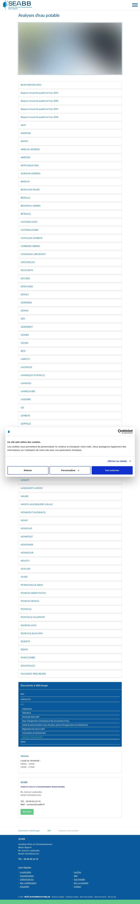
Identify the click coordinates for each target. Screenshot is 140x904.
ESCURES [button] (25, 278)
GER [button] (23, 319)
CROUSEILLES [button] (28, 262)
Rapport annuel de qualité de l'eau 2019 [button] (39, 109)
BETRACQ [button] (26, 214)
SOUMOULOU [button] (28, 666)
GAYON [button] (24, 311)
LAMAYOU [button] (26, 383)
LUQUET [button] (25, 480)
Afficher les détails (117, 461)
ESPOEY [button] (25, 294)
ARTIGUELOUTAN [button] (30, 165)
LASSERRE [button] (26, 399)
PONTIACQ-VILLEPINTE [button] (33, 617)
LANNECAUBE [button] (28, 391)
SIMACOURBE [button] (28, 657)
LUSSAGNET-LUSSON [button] (32, 488)
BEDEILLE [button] (25, 198)
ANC (22, 694)
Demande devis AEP (31, 717)
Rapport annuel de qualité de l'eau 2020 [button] (39, 101)
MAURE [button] (24, 496)
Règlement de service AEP (33, 729)
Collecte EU (26, 699)
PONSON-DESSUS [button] (30, 601)
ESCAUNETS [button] (27, 270)
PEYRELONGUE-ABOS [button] (32, 585)
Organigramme (27, 876)
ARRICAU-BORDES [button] (30, 149)
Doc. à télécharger (28, 883)
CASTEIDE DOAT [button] (29, 222)
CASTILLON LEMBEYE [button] (31, 238)
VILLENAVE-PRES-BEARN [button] (33, 674)
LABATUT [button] (25, 359)
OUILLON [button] (25, 569)
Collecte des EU (27, 879)
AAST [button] (23, 125)
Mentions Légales (58, 897)
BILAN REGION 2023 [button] (31, 85)
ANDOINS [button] (26, 133)
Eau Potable (79, 879)
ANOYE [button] (24, 141)
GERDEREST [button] (27, 327)
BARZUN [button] (25, 181)
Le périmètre (25, 872)
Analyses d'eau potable (32, 737)
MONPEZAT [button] (27, 537)
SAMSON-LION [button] (28, 625)
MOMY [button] (24, 520)
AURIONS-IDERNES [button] (30, 173)
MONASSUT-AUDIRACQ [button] (33, 512)
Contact (77, 887)
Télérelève (26, 713)
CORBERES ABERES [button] (30, 246)
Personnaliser (70, 470)
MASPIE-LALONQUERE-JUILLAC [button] (37, 504)
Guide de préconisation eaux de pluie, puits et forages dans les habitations (55, 725)
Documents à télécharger (34, 685)
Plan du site (112, 897)
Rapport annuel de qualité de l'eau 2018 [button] (39, 117)
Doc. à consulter (81, 883)
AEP (22, 704)
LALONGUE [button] (26, 367)
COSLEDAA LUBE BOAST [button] (33, 254)
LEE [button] (22, 407)
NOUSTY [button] (25, 561)
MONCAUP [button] (26, 528)
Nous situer (27, 812)
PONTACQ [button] (26, 609)
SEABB (24, 782)
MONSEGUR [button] (27, 553)
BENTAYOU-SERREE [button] (31, 206)
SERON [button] (24, 649)
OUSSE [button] (24, 577)
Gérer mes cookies (86, 897)
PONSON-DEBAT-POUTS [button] (33, 593)
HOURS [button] (24, 343)
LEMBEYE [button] (25, 416)
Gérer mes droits (100, 897)
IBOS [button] (23, 351)
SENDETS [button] (25, 641)
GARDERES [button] (26, 303)
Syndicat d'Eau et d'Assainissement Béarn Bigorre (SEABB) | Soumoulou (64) (17, 5)
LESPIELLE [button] (26, 424)
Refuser (28, 470)
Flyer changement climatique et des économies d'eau (45, 721)
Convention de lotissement (34, 733)
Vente (23, 741)
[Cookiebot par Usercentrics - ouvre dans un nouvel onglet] (120, 431)
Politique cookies (72, 897)
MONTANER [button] (27, 545)
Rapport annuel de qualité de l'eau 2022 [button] (39, 93)
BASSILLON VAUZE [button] (30, 190)
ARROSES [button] (25, 157)
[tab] (70, 85)
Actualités (24, 887)
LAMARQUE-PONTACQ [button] (33, 375)
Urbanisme (27, 709)
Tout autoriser (112, 470)
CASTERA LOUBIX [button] (29, 230)
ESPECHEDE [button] (27, 286)
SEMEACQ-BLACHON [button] (32, 633)
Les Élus (77, 872)
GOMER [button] (25, 335)
